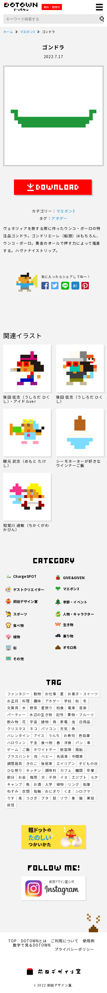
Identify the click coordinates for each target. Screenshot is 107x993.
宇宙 (33, 721)
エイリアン (65, 763)
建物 (45, 721)
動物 (37, 693)
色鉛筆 (84, 735)
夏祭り (46, 707)
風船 (79, 749)
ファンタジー (18, 693)
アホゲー (52, 700)
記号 (60, 714)
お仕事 (50, 693)
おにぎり (52, 791)
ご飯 (26, 749)
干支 (33, 742)
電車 (71, 707)
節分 (11, 777)
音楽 (83, 707)
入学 (49, 784)
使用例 (89, 941)
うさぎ (31, 798)
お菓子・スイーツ (83, 693)
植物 (60, 784)
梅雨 (33, 777)
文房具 (12, 707)
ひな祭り (14, 770)
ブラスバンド (18, 756)
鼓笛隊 (65, 749)
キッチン (33, 770)
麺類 (79, 770)
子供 (52, 777)
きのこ (31, 763)
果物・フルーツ (80, 714)
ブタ (45, 798)
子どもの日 (88, 763)
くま (68, 791)
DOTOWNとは (34, 941)
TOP (12, 941)
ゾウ (64, 798)
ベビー (47, 756)
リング (73, 784)
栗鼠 (90, 798)
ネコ (33, 728)
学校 (68, 700)
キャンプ (14, 784)
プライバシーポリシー (74, 949)
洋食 (68, 742)
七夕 (94, 777)
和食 (60, 707)
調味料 (50, 770)
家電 (64, 721)
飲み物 (12, 721)
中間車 (77, 756)
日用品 (84, 721)
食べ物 (46, 742)
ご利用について (65, 941)
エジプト (79, 777)
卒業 (90, 770)
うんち (54, 735)
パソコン (48, 728)
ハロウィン (16, 742)
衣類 (26, 791)
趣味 (37, 700)
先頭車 (62, 756)
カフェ (65, 770)
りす (11, 798)
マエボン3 (65, 211)
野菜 (33, 707)
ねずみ (12, 791)
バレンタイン (18, 735)
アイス (39, 735)
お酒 (37, 784)
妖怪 (11, 804)
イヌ (64, 777)
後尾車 (46, 763)
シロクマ (83, 791)
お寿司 (69, 735)
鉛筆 (87, 784)
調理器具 (14, 763)
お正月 (12, 700)
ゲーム (12, 749)
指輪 (37, 791)
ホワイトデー (45, 749)
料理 (26, 700)
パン (79, 742)
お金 (22, 777)
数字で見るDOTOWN (32, 945)
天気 (64, 728)
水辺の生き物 (41, 714)
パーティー (16, 714)
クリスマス (16, 728)
